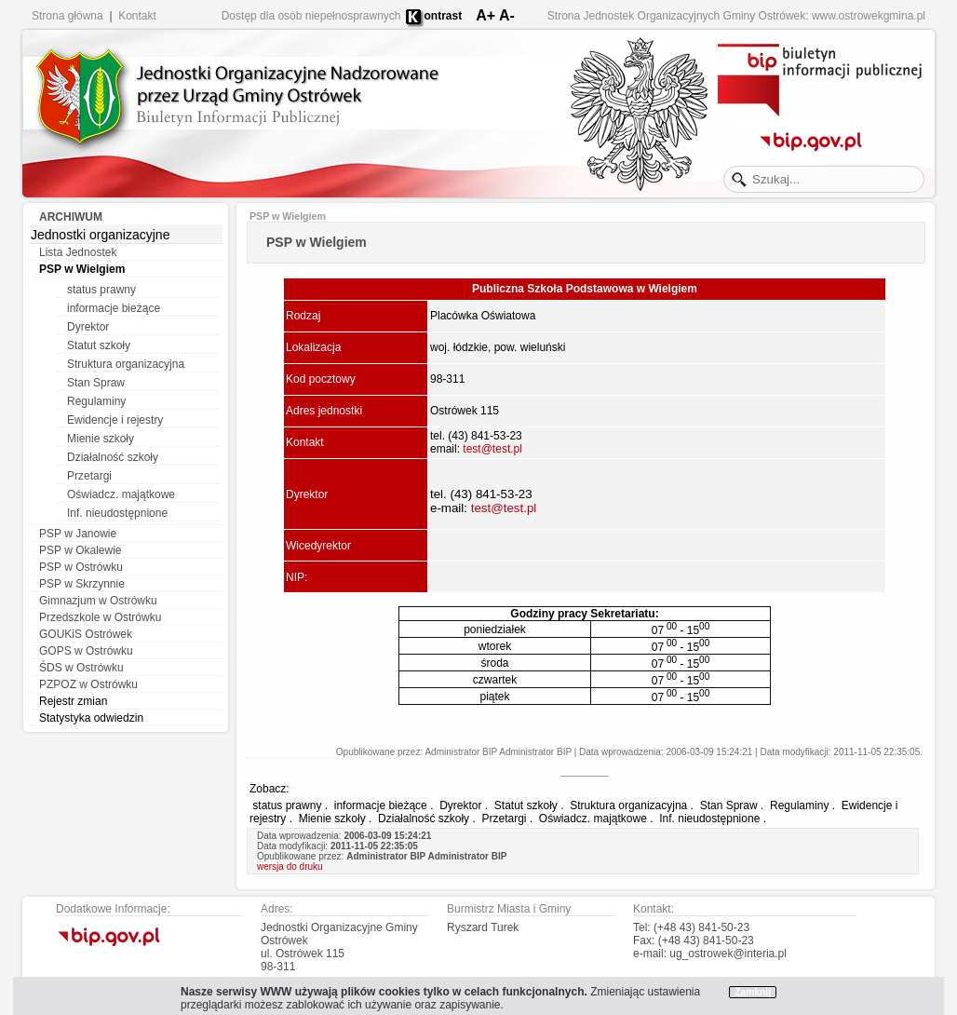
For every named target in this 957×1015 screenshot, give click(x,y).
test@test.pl (492, 448)
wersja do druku (290, 866)
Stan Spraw (96, 382)
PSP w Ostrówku (81, 567)
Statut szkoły (98, 345)
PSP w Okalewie (80, 550)
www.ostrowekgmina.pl (868, 15)
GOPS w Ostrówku (86, 650)
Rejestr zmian (73, 701)
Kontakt (137, 15)
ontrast (444, 15)
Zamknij (753, 992)
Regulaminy (96, 401)
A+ (485, 15)
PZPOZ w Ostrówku (88, 684)
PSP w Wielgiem (82, 269)
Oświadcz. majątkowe (121, 494)
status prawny (101, 289)
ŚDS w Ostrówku (81, 667)
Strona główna (67, 15)
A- (507, 15)
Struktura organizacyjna (125, 364)
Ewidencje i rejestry (115, 419)
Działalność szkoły (112, 457)
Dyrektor (88, 326)
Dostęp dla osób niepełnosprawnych (311, 15)
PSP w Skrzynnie (82, 583)
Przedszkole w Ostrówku (100, 617)
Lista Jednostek (77, 252)
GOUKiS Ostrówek (85, 634)
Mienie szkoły (100, 438)
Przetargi (89, 475)
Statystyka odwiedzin (91, 717)
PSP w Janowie (77, 533)
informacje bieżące (113, 308)
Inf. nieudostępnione (117, 513)
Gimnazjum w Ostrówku (98, 600)
